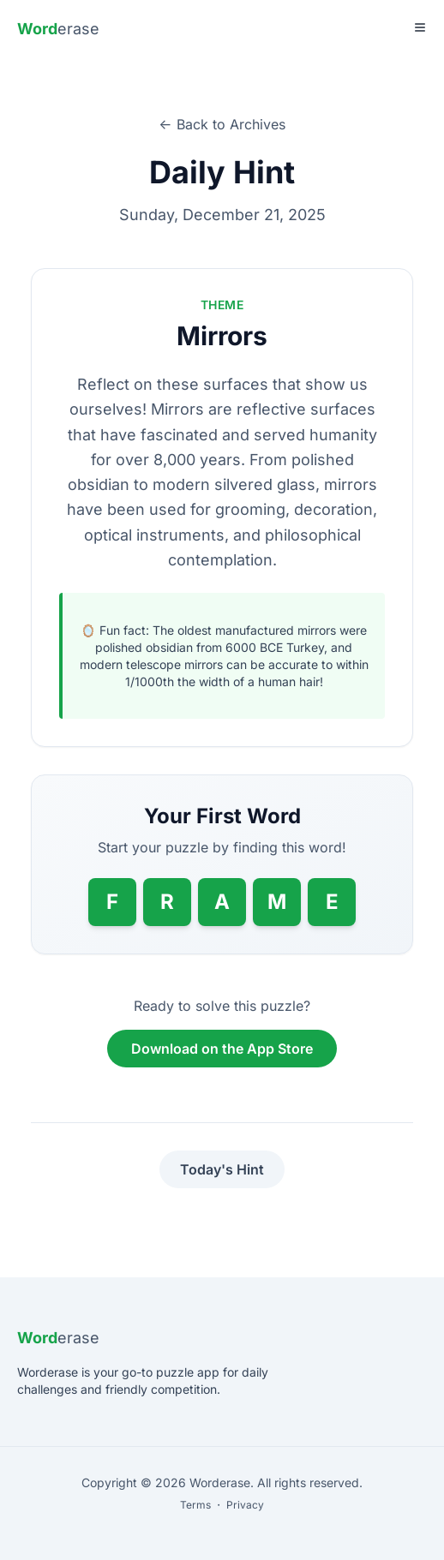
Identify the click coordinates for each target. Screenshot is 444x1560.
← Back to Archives (222, 124)
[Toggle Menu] (420, 27)
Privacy (245, 1504)
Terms (195, 1504)
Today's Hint (222, 1169)
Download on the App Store (222, 1048)
